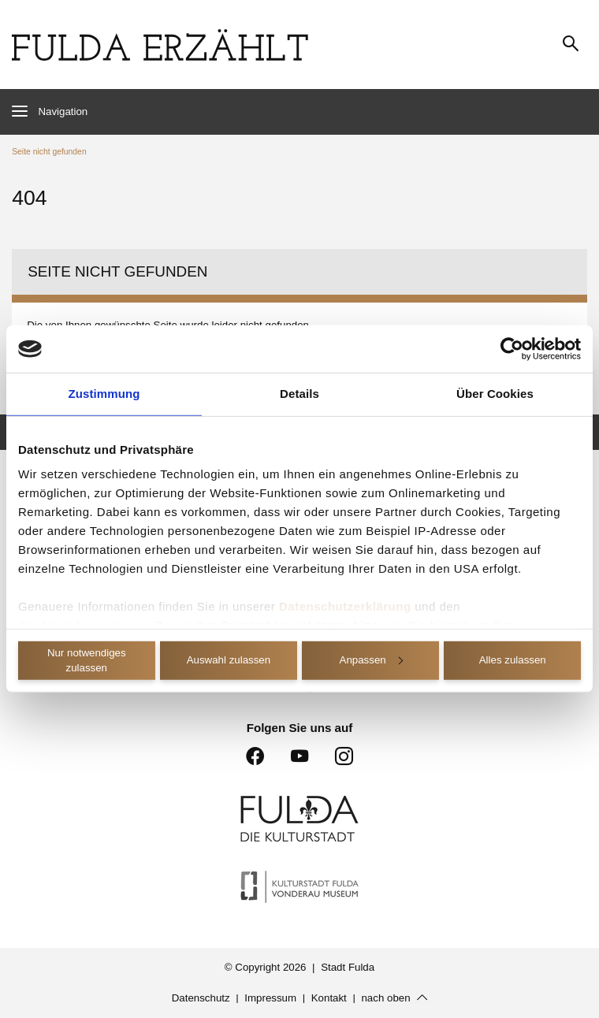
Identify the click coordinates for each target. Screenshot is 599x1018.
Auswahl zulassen (228, 660)
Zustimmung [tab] (104, 393)
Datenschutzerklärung (345, 606)
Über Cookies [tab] (495, 393)
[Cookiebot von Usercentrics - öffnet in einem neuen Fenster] (512, 349)
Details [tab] (299, 393)
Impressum (270, 998)
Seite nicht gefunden (49, 151)
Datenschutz (201, 998)
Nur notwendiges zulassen (86, 660)
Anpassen (371, 660)
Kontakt (329, 998)
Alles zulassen (512, 660)
